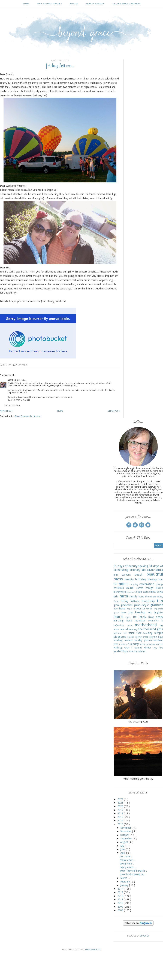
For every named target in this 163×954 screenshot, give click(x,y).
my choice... (126, 856)
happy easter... (128, 867)
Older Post (114, 411)
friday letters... (127, 860)
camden (121, 583)
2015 (120, 824)
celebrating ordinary (127, 3)
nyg (135, 629)
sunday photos (143, 640)
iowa (123, 612)
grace (116, 605)
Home (26, 3)
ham (116, 608)
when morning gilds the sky (138, 778)
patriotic (118, 633)
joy (131, 612)
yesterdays (121, 651)
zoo (131, 651)
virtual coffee (156, 644)
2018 (120, 813)
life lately (139, 617)
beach (139, 574)
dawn (159, 587)
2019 (120, 809)
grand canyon (141, 605)
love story (155, 617)
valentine (144, 644)
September (126, 838)
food (116, 601)
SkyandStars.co (93, 950)
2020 (120, 806)
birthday (140, 579)
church (130, 587)
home (122, 608)
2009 (120, 906)
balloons (126, 574)
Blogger (144, 936)
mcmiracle (140, 620)
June (123, 849)
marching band (123, 620)
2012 (120, 895)
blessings (152, 579)
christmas (119, 587)
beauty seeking (95, 3)
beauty (129, 579)
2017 (120, 817)
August (124, 842)
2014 (120, 888)
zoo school (139, 651)
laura (118, 616)
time (116, 644)
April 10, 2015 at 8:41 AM (19, 400)
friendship (148, 601)
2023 (120, 799)
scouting (147, 633)
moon (129, 625)
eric (116, 596)
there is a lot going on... (133, 874)
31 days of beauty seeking (131, 566)
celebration (146, 584)
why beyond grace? (49, 3)
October (125, 835)
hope (129, 609)
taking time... (127, 863)
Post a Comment (12, 405)
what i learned (133, 647)
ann (116, 574)
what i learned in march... (133, 870)
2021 (120, 802)
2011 (120, 899)
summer (128, 640)
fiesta (141, 596)
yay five (158, 647)
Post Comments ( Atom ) (28, 416)
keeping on (143, 612)
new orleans (126, 629)
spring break (141, 637)
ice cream (147, 608)
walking (118, 647)
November (126, 831)
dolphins (131, 592)
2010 (120, 903)
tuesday (133, 644)
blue (161, 579)
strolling (118, 640)
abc (143, 569)
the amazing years (138, 721)
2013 (120, 892)
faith (123, 596)
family (133, 596)
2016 (120, 820)
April (123, 852)
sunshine (158, 640)
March (124, 877)
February (125, 881)
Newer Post (6, 411)
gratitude (156, 605)
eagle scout (142, 591)
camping (134, 584)
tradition (123, 644)
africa (74, 3)
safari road (135, 633)
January (124, 885)
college (149, 587)
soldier (130, 637)
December (126, 827)
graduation (126, 605)
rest (125, 633)
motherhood (146, 625)
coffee (139, 587)
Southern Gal (14, 380)
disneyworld (120, 591)
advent (151, 569)
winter (147, 647)
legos (127, 617)
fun (160, 601)
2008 (120, 910)
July (122, 845)
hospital (137, 608)
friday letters (18, 365)
